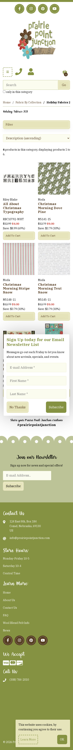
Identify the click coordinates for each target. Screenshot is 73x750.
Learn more (28, 739)
